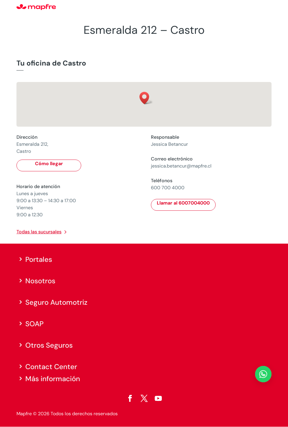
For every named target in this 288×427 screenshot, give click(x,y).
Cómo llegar (49, 163)
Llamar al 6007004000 (183, 203)
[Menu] (267, 7)
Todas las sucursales (38, 232)
